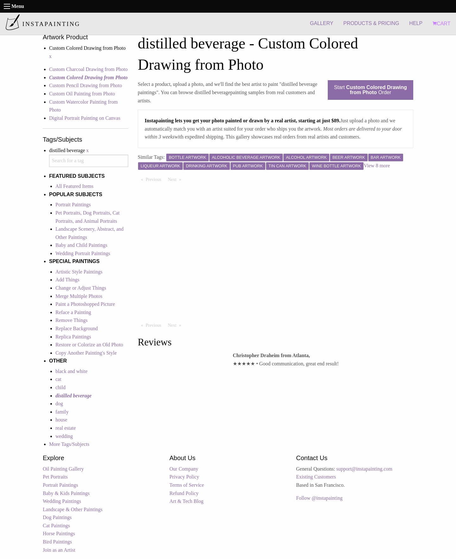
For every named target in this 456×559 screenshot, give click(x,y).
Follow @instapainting (319, 498)
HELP (415, 23)
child (60, 387)
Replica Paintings (73, 336)
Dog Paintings (57, 517)
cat (58, 379)
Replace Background (76, 328)
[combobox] (88, 161)
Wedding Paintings (62, 501)
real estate (65, 428)
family (62, 411)
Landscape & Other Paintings (73, 509)
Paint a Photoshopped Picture (85, 304)
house (61, 419)
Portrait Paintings (73, 204)
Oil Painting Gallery (63, 469)
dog (59, 403)
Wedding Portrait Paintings (82, 253)
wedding (64, 436)
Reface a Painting (73, 312)
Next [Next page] (176, 179)
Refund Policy (184, 493)
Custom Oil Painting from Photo (82, 93)
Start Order (370, 90)
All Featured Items (74, 186)
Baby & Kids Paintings (66, 493)
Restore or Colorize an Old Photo (89, 344)
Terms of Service (186, 485)
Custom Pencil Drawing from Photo (85, 85)
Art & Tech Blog (186, 501)
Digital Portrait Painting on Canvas (84, 118)
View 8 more (377, 165)
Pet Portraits (55, 476)
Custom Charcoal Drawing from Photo (88, 69)
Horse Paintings (59, 533)
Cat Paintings (56, 525)
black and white (71, 371)
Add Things (67, 279)
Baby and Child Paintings (81, 245)
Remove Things (71, 320)
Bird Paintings (57, 541)
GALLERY (321, 23)
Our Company (183, 469)
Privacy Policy (184, 476)
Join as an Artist (59, 550)
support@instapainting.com (364, 469)
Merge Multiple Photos (78, 296)
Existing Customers (316, 476)
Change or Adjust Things (80, 288)
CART (441, 23)
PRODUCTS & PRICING (371, 23)
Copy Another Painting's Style (86, 353)
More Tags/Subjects (69, 444)
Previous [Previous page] (155, 179)
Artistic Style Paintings (78, 271)
